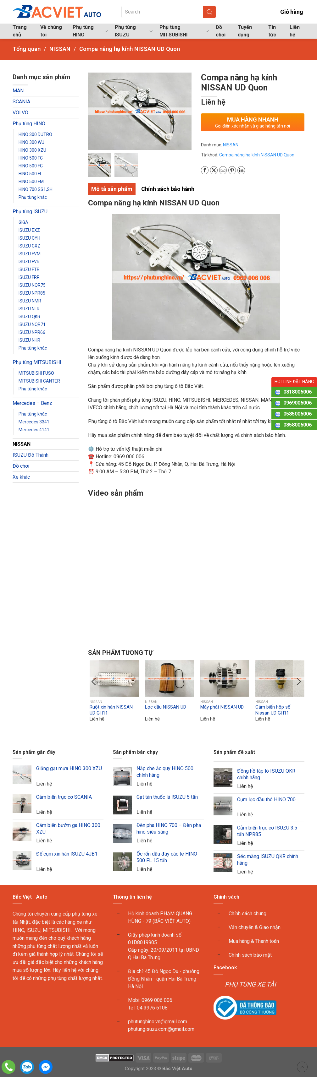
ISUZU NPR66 (32, 332)
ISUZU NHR (29, 340)
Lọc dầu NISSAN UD (165, 707)
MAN (18, 91)
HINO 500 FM (31, 181)
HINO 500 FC (31, 157)
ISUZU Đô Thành (30, 455)
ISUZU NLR (29, 308)
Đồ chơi (220, 31)
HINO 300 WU (31, 142)
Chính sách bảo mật (250, 955)
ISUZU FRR (29, 277)
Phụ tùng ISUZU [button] (134, 31)
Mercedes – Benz (32, 403)
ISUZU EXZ (29, 230)
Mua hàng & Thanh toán (254, 941)
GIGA (23, 222)
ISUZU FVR (29, 261)
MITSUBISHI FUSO (36, 373)
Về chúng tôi (51, 31)
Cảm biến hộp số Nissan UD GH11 (273, 710)
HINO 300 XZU (32, 150)
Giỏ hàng (287, 11)
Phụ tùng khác (33, 197)
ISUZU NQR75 (32, 285)
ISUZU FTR (29, 269)
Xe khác (21, 477)
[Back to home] (58, 12)
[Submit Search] (209, 12)
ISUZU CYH (29, 238)
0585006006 (297, 414)
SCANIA (21, 102)
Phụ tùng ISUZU (30, 212)
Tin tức (272, 31)
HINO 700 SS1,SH (36, 189)
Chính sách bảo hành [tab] (167, 189)
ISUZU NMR (30, 300)
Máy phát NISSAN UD (221, 707)
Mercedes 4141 (34, 429)
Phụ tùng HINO (29, 124)
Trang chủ (20, 31)
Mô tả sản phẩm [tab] (111, 189)
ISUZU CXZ (29, 245)
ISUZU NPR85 (32, 293)
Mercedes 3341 (34, 421)
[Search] (168, 12)
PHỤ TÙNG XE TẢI (250, 984)
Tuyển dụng (245, 31)
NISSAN (22, 444)
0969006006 (297, 403)
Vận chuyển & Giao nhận (255, 928)
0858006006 (297, 425)
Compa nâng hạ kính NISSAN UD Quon (256, 154)
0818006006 (297, 392)
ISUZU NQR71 (32, 324)
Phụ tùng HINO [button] (90, 31)
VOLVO (20, 113)
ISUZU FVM (30, 253)
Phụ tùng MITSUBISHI (37, 362)
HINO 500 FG (31, 165)
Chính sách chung (247, 914)
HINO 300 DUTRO (35, 134)
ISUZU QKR (29, 316)
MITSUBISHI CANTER (39, 380)
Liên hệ (295, 31)
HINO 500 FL (30, 173)
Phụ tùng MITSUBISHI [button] (184, 31)
